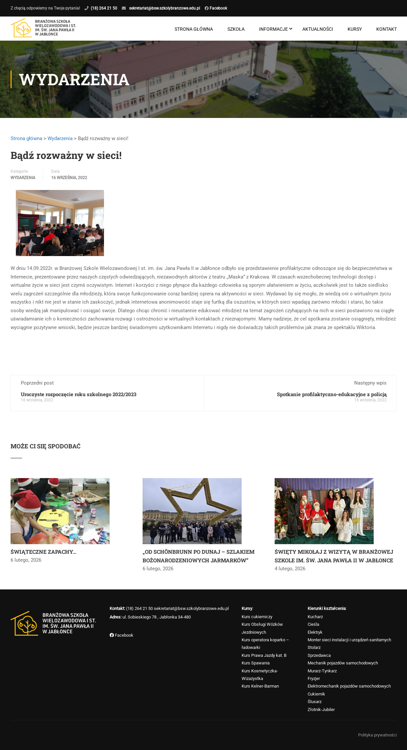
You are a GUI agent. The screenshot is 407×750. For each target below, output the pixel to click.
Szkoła (236, 29)
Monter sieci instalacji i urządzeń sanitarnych (349, 639)
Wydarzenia (60, 138)
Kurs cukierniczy (257, 616)
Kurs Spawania (256, 662)
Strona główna (194, 29)
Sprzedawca (319, 655)
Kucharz (315, 616)
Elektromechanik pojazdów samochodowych (349, 686)
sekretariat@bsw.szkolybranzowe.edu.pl (164, 8)
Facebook (218, 8)
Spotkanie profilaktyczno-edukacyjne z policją (332, 394)
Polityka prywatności (377, 734)
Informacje (273, 29)
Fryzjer (314, 678)
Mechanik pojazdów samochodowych (343, 662)
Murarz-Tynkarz (322, 670)
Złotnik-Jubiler (321, 709)
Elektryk (315, 632)
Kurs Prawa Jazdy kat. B (264, 655)
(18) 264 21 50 (104, 8)
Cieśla (313, 624)
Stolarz (314, 647)
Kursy (355, 29)
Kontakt (386, 29)
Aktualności (317, 29)
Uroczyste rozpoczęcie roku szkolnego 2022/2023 (78, 394)
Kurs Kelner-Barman (260, 686)
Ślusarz (315, 701)
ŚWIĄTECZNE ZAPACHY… (43, 551)
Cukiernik (316, 694)
